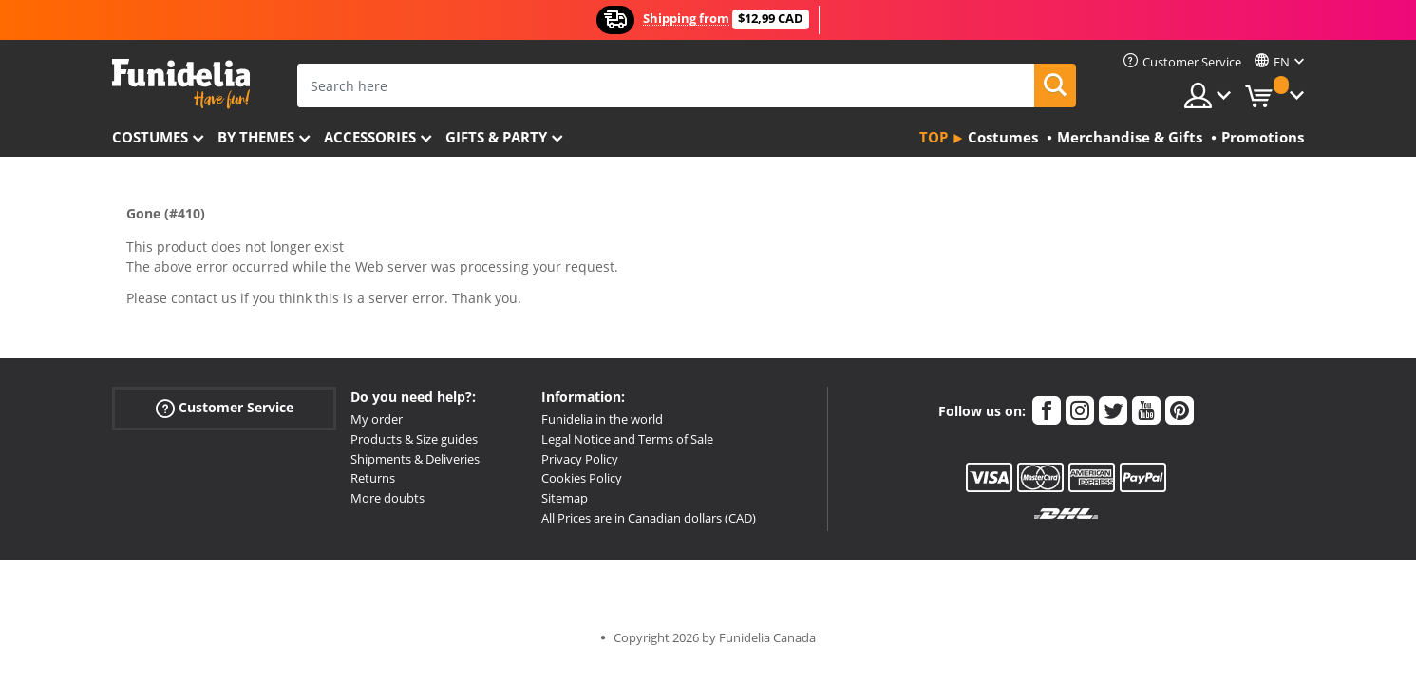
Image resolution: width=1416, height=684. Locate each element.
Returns (372, 477)
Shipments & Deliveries (415, 458)
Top (933, 136)
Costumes (150, 136)
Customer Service (224, 408)
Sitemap (564, 497)
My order (376, 419)
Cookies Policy (581, 477)
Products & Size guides (414, 438)
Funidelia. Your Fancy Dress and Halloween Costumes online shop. (181, 84)
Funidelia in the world (602, 419)
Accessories (370, 136)
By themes (255, 136)
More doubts (387, 497)
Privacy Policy (579, 458)
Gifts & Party (496, 136)
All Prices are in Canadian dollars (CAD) (648, 517)
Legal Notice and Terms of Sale (627, 438)
